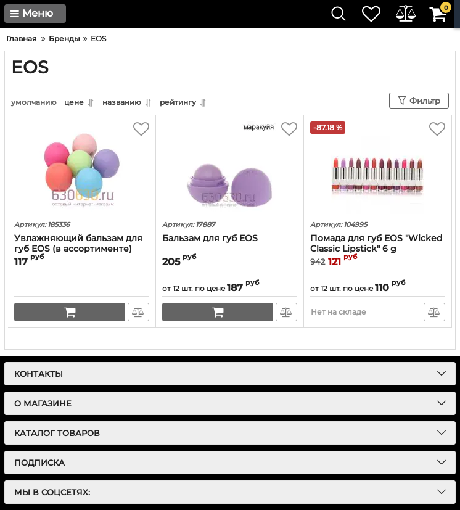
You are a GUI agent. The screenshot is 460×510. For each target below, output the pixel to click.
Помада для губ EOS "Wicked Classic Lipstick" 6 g (376, 243)
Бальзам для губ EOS (210, 238)
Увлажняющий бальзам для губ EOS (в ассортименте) (78, 243)
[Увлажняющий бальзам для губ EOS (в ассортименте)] (81, 167)
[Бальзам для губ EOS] (229, 167)
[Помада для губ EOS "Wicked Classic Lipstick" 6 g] (377, 167)
